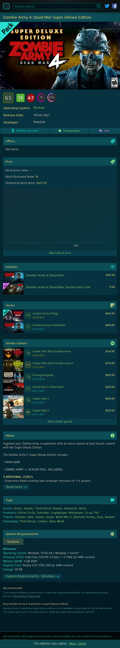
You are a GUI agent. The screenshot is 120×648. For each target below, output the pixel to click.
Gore (30, 517)
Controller (43, 513)
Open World (56, 521)
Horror (83, 508)
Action (18, 508)
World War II (64, 517)
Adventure (70, 508)
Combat (42, 521)
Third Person (27, 521)
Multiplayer (76, 513)
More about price (60, 252)
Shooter (28, 508)
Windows (39, 108)
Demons (110, 517)
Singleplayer (59, 513)
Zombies (20, 517)
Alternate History (84, 517)
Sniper (50, 517)
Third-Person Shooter (48, 508)
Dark (100, 517)
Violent (39, 517)
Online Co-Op (26, 513)
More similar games (60, 421)
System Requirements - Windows (32, 576)
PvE (96, 513)
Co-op (88, 513)
